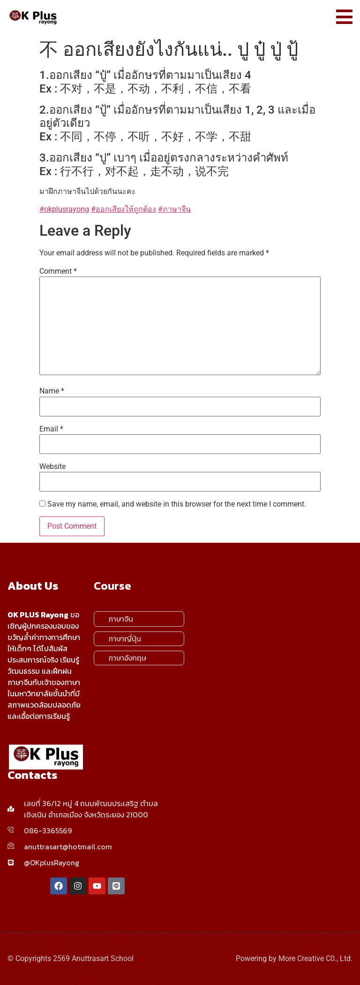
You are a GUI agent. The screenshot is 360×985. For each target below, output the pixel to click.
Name (51, 391)
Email (51, 429)
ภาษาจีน (120, 618)
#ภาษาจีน (174, 209)
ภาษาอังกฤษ (127, 657)
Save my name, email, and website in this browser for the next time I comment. (176, 504)
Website (52, 466)
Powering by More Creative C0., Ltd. (294, 958)
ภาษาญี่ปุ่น (124, 638)
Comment (58, 271)
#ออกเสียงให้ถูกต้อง (123, 209)
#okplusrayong (64, 209)
